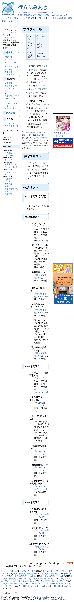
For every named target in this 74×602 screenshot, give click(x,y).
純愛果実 (8, 83)
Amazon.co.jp (42, 240)
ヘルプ (11, 21)
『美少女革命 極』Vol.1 (40, 354)
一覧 (52, 18)
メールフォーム (11, 123)
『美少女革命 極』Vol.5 (40, 276)
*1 (41, 92)
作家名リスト (12, 52)
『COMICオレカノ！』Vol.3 (40, 469)
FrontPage (9, 155)
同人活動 (10, 112)
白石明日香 (9, 74)
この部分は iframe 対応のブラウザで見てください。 (63, 69)
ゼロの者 (8, 59)
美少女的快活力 (11, 108)
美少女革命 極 (11, 86)
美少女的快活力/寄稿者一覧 (25, 574)
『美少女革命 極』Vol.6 (41, 579)
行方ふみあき (33, 7)
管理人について (11, 126)
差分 (16, 18)
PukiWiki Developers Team (40, 597)
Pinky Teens (10, 98)
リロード (41, 18)
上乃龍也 (8, 69)
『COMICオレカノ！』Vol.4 (40, 453)
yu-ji (23, 599)
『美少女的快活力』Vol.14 (41, 548)
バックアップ (28, 18)
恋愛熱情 (8, 96)
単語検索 (61, 18)
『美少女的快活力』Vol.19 (41, 515)
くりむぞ (8, 160)
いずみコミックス (28, 571)
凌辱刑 (7, 186)
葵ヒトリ (8, 62)
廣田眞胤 (8, 72)
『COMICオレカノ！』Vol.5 (40, 404)
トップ (6, 18)
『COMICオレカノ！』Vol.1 (40, 487)
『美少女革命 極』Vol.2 (40, 311)
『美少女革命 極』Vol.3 (40, 295)
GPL (60, 597)
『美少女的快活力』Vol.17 (33, 132)
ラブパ (16, 96)
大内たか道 (13, 67)
